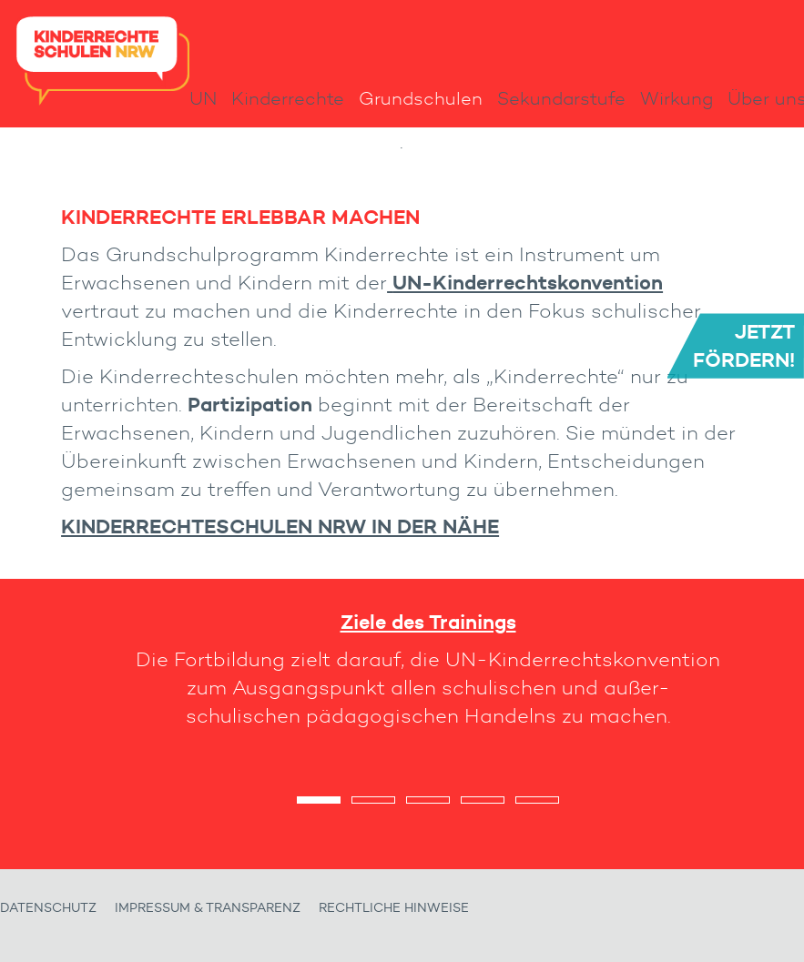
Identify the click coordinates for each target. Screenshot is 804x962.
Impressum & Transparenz (207, 908)
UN (203, 98)
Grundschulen (421, 98)
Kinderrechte (287, 98)
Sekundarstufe (561, 98)
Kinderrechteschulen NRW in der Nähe (280, 526)
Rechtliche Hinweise (394, 908)
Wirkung (676, 98)
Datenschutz (48, 908)
